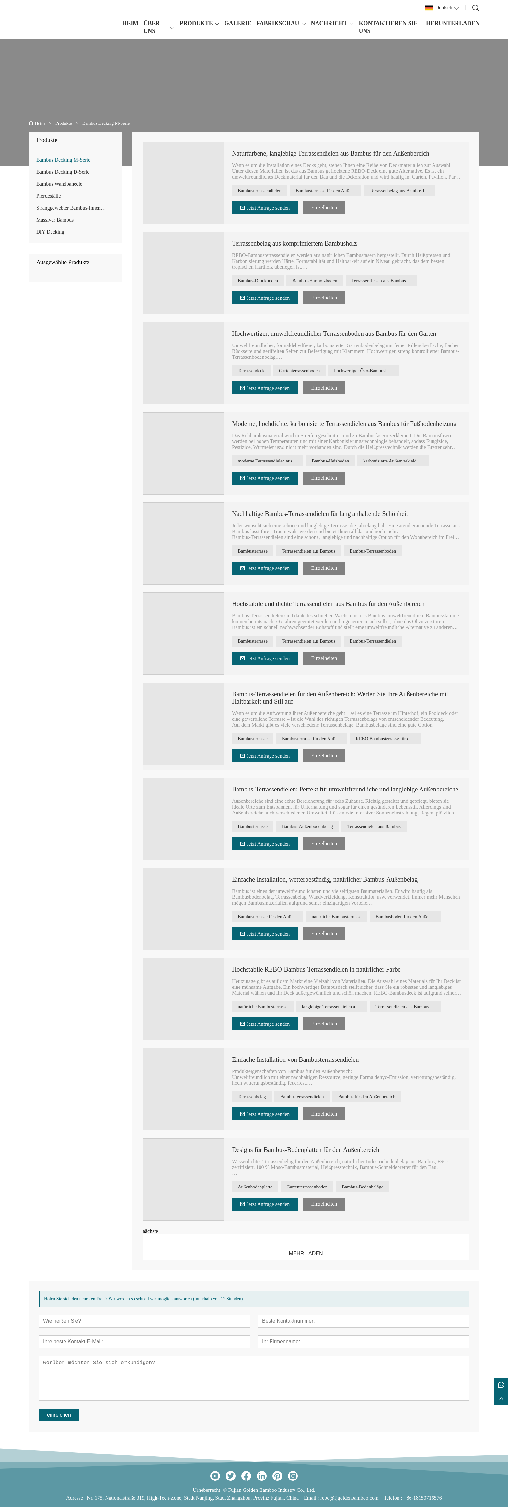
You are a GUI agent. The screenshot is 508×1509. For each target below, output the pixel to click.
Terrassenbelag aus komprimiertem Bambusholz (294, 243)
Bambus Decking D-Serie (62, 172)
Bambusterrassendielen (264, 191)
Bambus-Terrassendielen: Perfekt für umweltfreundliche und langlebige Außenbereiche (345, 791)
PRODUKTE (196, 23)
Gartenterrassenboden (310, 371)
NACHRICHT (329, 23)
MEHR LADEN (306, 1255)
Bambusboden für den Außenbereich (418, 919)
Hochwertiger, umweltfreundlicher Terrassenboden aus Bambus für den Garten (334, 333)
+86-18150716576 (422, 1500)
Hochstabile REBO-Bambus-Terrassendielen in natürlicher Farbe (316, 971)
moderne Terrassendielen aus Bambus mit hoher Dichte (271, 461)
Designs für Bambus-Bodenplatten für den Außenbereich (305, 1151)
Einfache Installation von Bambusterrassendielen (295, 1061)
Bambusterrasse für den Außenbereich (337, 191)
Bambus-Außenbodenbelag (319, 829)
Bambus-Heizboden (334, 461)
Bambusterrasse (256, 552)
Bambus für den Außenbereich (386, 1099)
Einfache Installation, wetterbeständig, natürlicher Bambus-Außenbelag (325, 881)
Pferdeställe (48, 196)
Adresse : (76, 1500)
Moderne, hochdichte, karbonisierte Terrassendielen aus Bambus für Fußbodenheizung (344, 423)
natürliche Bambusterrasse (341, 919)
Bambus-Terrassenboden (390, 552)
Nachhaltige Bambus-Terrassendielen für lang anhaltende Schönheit (320, 513)
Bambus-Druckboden (262, 281)
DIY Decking (50, 232)
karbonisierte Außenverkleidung (404, 461)
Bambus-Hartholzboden (327, 281)
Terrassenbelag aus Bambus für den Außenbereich (411, 191)
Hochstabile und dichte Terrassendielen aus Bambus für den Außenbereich (328, 603)
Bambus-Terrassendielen (390, 642)
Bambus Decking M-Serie (63, 160)
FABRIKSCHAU (278, 23)
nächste (150, 1233)
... (306, 1242)
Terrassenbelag (255, 1099)
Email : (312, 1500)
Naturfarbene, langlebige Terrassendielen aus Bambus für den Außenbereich (330, 153)
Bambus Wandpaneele (59, 184)
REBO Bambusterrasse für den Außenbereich (396, 739)
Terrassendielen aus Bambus (320, 552)
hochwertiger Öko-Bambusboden (382, 371)
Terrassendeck (254, 371)
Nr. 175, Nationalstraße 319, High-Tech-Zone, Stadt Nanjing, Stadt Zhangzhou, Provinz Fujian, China (193, 1500)
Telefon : (393, 1500)
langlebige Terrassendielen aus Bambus (344, 1009)
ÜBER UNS (152, 27)
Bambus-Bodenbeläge (382, 1189)
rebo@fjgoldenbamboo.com (349, 1500)
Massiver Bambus (55, 220)
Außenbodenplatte (259, 1189)
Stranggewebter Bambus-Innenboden (74, 208)
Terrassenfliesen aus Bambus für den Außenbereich (401, 281)
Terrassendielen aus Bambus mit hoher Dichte (418, 1009)
